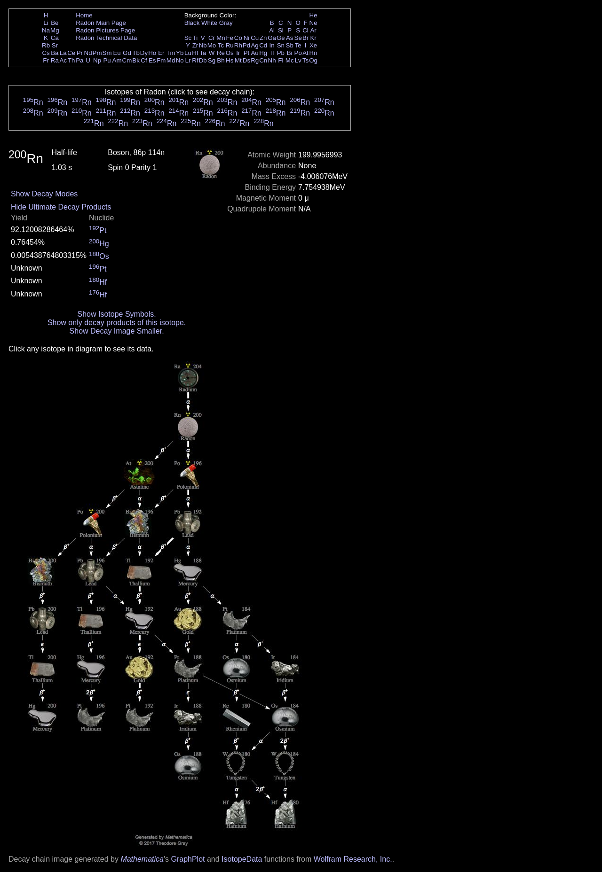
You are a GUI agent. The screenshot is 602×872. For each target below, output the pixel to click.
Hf (195, 52)
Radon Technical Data (106, 37)
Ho (152, 52)
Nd (88, 52)
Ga (272, 37)
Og (313, 60)
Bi (290, 52)
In (272, 45)
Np (97, 60)
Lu (187, 52)
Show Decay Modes (44, 194)
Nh (272, 60)
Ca (55, 37)
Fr (46, 60)
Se (298, 37)
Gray (226, 22)
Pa (79, 60)
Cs (45, 52)
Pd (246, 45)
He (313, 15)
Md (170, 60)
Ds (246, 60)
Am (117, 60)
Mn (220, 37)
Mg (54, 30)
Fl (280, 60)
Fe (229, 37)
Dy (144, 52)
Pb (281, 52)
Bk (136, 60)
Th (71, 60)
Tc (221, 45)
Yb (179, 52)
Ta (202, 52)
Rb (46, 45)
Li (45, 22)
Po (298, 52)
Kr (313, 37)
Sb (289, 45)
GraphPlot (188, 859)
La (63, 52)
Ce (71, 52)
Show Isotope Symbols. (116, 314)
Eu (116, 52)
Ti (195, 37)
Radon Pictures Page (105, 30)
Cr (211, 37)
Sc (188, 37)
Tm (170, 52)
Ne (313, 22)
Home (84, 15)
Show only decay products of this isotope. (117, 323)
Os (230, 52)
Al (272, 30)
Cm (127, 60)
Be (54, 22)
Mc (289, 60)
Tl (272, 52)
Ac (63, 60)
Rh (238, 45)
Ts (305, 60)
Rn (313, 52)
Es (152, 60)
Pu (107, 60)
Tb (136, 52)
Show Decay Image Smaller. (117, 331)
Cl (305, 30)
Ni (247, 37)
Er (161, 52)
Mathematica (142, 859)
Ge (281, 37)
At (305, 52)
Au (254, 52)
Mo (211, 45)
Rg (255, 60)
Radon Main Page (101, 22)
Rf (195, 60)
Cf (144, 60)
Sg (211, 60)
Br (305, 37)
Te (298, 45)
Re (221, 52)
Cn (263, 60)
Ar (313, 30)
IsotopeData (242, 859)
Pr (80, 52)
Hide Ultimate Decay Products (61, 207)
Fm (161, 60)
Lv (298, 60)
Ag (254, 45)
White (209, 22)
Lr (188, 60)
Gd (127, 52)
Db (203, 60)
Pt (247, 52)
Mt (238, 60)
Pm (97, 52)
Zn (263, 37)
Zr (195, 45)
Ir (238, 52)
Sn (281, 45)
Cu (255, 37)
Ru (230, 45)
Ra (55, 60)
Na (46, 30)
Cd (263, 45)
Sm (107, 52)
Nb (203, 45)
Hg (263, 52)
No (180, 60)
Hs (229, 60)
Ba (54, 52)
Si (281, 30)
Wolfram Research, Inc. (353, 859)
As (289, 37)
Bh (220, 60)
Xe (313, 45)
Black (192, 22)
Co (238, 37)
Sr (55, 45)
